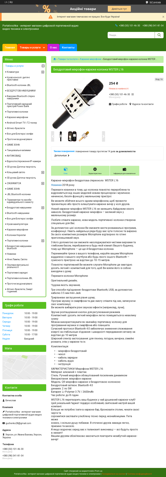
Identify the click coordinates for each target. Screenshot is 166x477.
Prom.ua (98, 471)
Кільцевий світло (16, 172)
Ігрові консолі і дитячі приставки (18, 78)
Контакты (68, 47)
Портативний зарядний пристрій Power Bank (19, 105)
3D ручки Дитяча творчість (21, 166)
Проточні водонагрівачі (19, 139)
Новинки (11, 254)
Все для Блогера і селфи (20, 133)
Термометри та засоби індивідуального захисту (20, 201)
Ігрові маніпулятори (17, 224)
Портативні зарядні (17, 272)
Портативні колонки (17, 111)
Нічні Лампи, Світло (17, 259)
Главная (10, 47)
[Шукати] (159, 35)
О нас (53, 47)
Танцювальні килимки (19, 150)
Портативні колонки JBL (19, 278)
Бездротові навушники (19, 207)
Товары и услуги (30, 47)
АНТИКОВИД (14, 155)
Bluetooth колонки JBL (19, 85)
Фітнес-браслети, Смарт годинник (20, 290)
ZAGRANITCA (14, 183)
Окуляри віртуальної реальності (18, 266)
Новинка (56, 185)
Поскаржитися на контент (114, 474)
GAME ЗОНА (13, 144)
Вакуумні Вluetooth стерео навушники (21, 97)
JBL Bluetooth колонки (19, 194)
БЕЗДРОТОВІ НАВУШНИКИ (21, 90)
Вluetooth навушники (18, 213)
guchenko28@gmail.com (18, 423)
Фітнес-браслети (16, 128)
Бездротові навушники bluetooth (19, 247)
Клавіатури (13, 72)
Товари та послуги (68, 59)
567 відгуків (155, 2)
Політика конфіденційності (139, 474)
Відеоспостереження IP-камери (24, 161)
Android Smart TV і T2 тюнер (22, 122)
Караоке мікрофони (90, 59)
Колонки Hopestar (16, 235)
